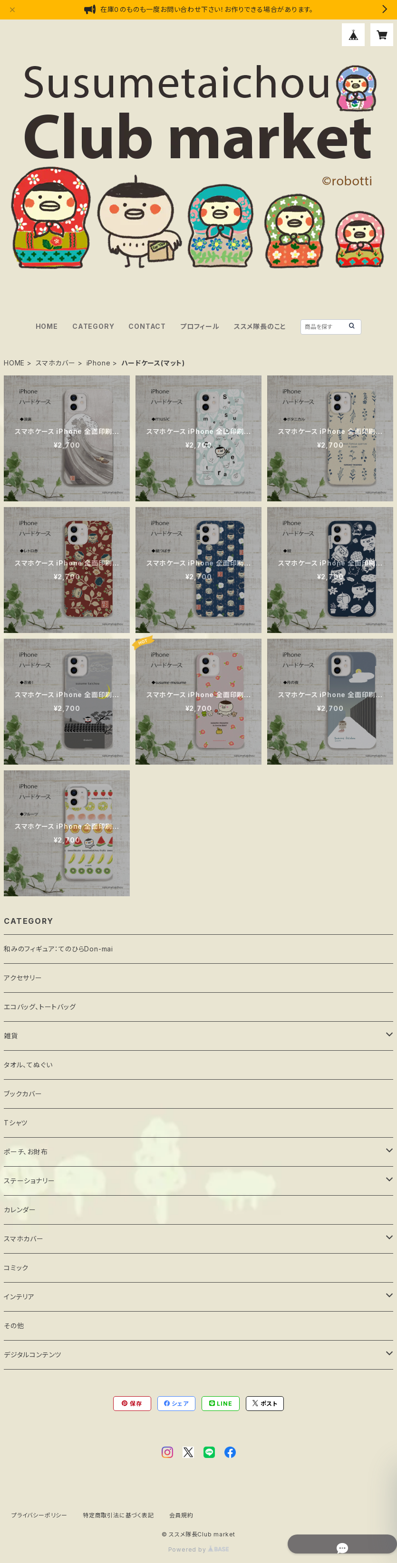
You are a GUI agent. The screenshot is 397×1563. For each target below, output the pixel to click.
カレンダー (20, 1210)
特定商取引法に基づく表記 (118, 1515)
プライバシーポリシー (39, 1515)
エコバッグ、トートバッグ (40, 1007)
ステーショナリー (29, 1181)
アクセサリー (23, 978)
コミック (16, 1268)
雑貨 (11, 1036)
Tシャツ (16, 1123)
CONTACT (147, 326)
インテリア (19, 1297)
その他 (14, 1326)
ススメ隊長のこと (260, 326)
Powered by (198, 1549)
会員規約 (181, 1515)
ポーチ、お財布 (26, 1152)
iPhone (99, 363)
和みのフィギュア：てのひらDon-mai (58, 949)
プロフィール (200, 326)
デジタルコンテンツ (32, 1355)
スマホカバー (56, 363)
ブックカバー (23, 1094)
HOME (47, 326)
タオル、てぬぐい (28, 1065)
